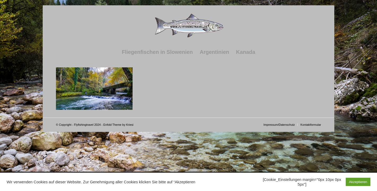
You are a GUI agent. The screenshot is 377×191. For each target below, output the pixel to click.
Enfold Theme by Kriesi (118, 124)
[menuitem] (157, 52)
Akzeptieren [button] (358, 182)
